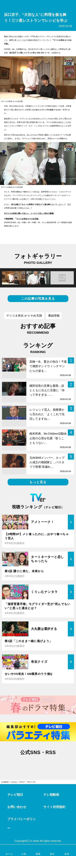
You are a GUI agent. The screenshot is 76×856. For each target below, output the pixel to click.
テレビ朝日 (15, 794)
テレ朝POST (38, 4)
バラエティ (14, 782)
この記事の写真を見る (38, 298)
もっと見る (37, 482)
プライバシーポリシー (21, 823)
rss (48, 762)
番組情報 (54, 315)
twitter (27, 762)
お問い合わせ (16, 807)
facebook (38, 762)
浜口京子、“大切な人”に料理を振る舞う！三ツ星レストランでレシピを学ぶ (29, 782)
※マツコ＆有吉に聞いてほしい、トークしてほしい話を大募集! (29, 213)
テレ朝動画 (51, 794)
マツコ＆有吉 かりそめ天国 (27, 219)
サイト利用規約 (54, 807)
